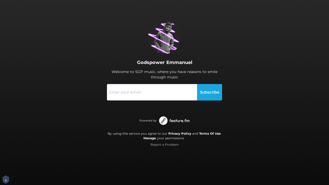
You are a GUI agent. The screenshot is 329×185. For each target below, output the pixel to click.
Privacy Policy (179, 133)
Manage (149, 138)
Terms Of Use (210, 133)
